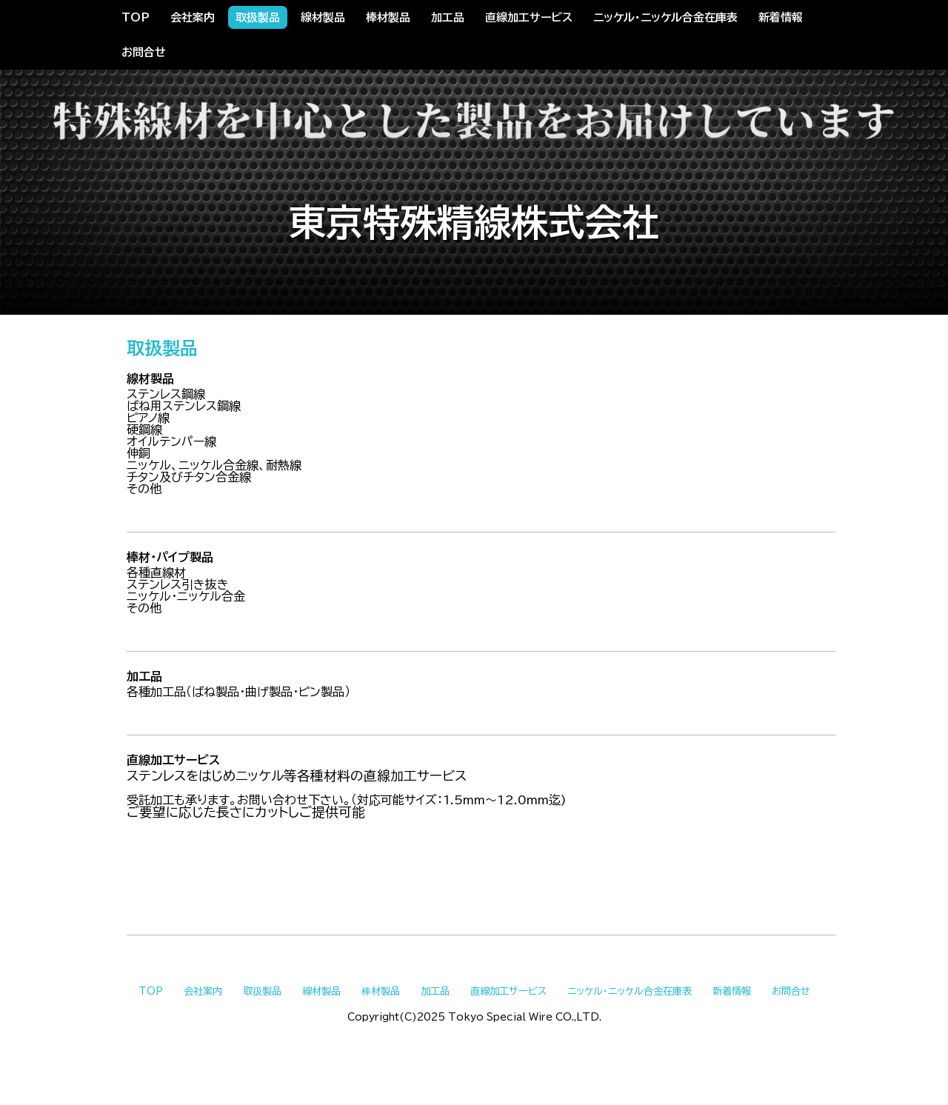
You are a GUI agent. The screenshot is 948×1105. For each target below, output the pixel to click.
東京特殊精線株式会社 (474, 222)
